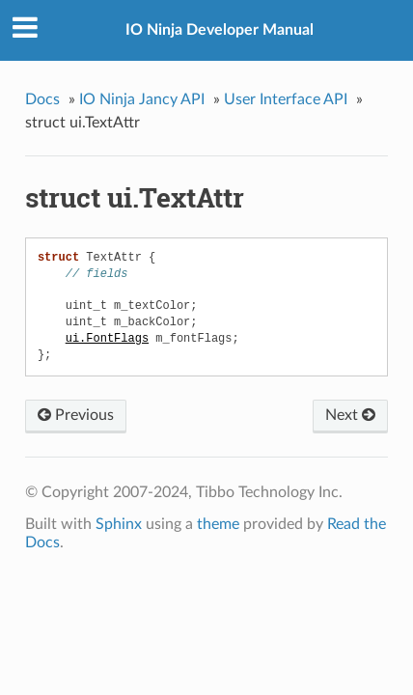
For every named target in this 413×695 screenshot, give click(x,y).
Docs (42, 99)
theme (218, 524)
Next (350, 415)
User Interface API (285, 99)
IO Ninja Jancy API (142, 99)
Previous (76, 415)
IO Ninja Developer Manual (219, 30)
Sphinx (119, 524)
